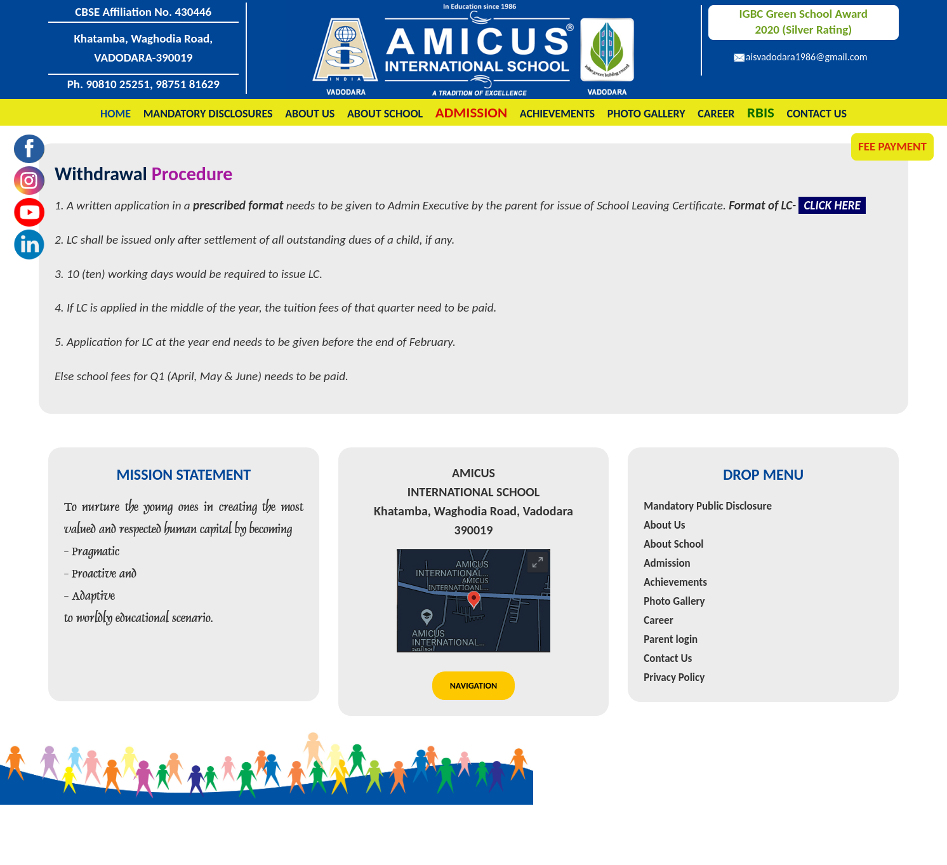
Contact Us (817, 114)
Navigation (474, 685)
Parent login (671, 639)
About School (385, 114)
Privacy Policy (674, 677)
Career (716, 114)
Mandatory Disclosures (208, 114)
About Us (309, 114)
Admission (667, 563)
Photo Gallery (646, 114)
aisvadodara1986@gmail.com (807, 57)
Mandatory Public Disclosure (708, 506)
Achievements (557, 114)
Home (115, 114)
